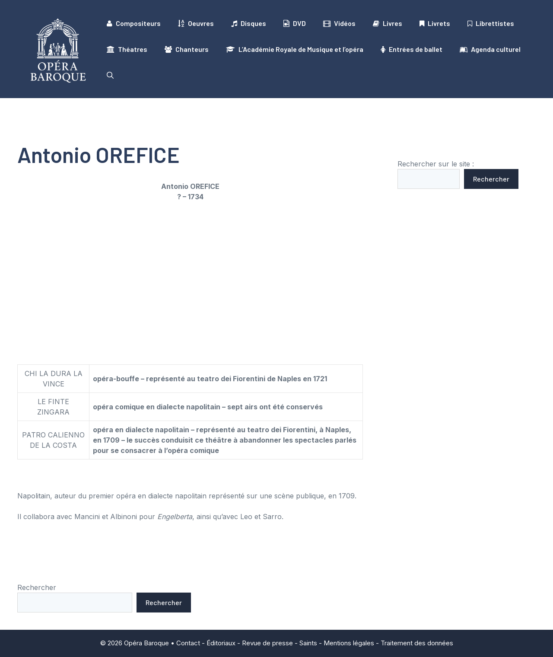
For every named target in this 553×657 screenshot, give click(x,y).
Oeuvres (196, 23)
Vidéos (339, 23)
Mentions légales (349, 643)
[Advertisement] (190, 272)
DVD (294, 23)
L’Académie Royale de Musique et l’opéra (294, 49)
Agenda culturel (490, 49)
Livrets (435, 23)
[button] (110, 75)
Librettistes (490, 23)
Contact (188, 643)
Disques (248, 23)
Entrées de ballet (411, 49)
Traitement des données (417, 643)
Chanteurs (187, 49)
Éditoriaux (221, 643)
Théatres (127, 49)
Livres (387, 23)
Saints (308, 643)
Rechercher (491, 179)
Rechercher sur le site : (435, 163)
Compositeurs (134, 23)
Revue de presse (267, 643)
